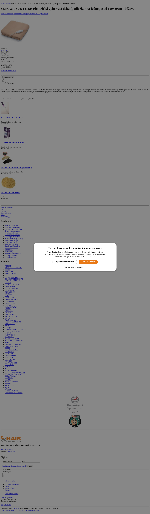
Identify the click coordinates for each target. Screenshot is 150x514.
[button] (75, 267)
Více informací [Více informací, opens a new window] (90, 257)
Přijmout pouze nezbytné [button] (64, 262)
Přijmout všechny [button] (88, 262)
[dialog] (75, 257)
